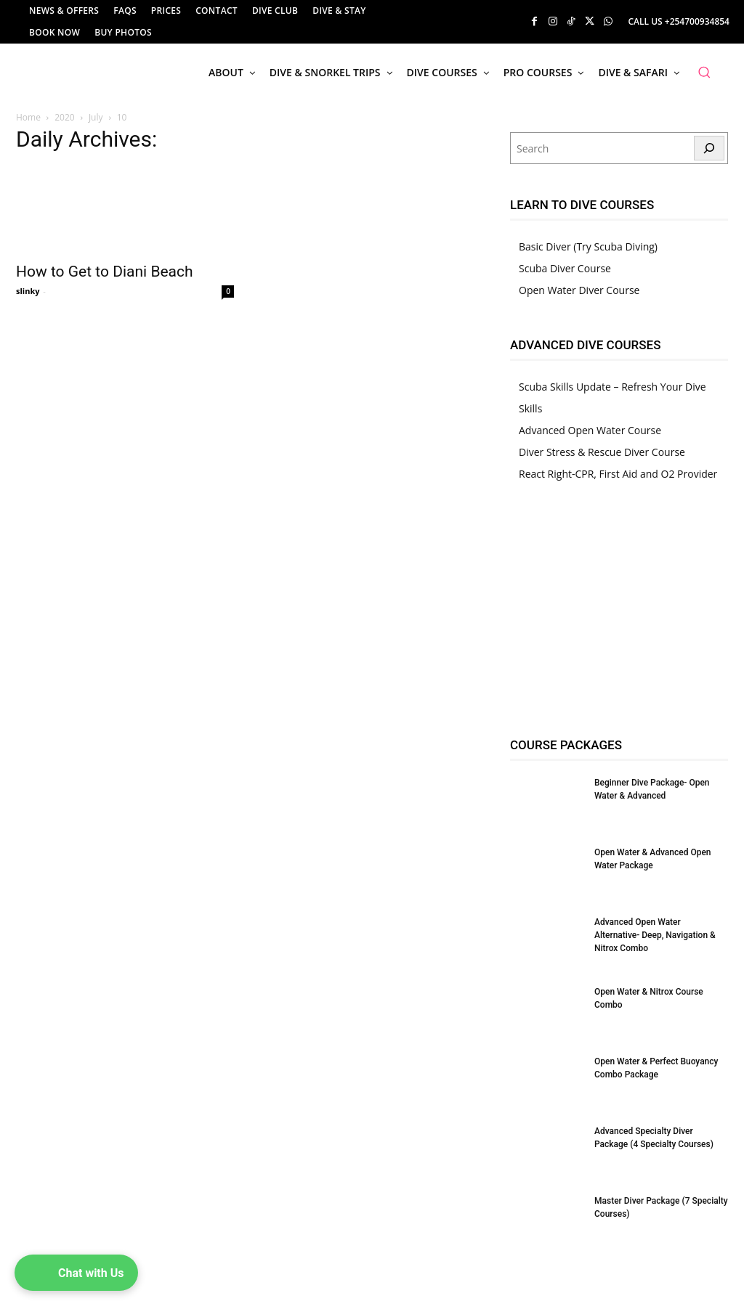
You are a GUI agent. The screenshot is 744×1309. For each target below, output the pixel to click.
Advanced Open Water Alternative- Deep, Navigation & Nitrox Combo (655, 935)
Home (28, 117)
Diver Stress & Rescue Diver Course (602, 452)
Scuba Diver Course (565, 268)
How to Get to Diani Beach (104, 271)
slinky (28, 290)
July (96, 117)
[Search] (709, 148)
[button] (704, 71)
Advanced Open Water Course (590, 430)
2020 (64, 117)
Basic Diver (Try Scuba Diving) (588, 246)
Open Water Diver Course (579, 290)
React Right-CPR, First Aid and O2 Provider (618, 474)
